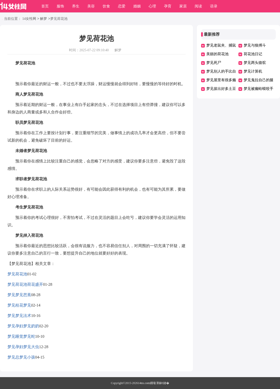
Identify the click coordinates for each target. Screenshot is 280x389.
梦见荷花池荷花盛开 (25, 284)
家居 (183, 6)
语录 (213, 6)
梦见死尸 (213, 63)
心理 (152, 6)
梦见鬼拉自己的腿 (258, 80)
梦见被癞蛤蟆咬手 (258, 89)
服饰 (60, 6)
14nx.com (144, 383)
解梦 (43, 19)
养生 (75, 6)
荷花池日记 (253, 54)
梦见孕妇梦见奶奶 (23, 326)
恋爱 (121, 6)
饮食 (106, 6)
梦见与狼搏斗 (255, 45)
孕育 (167, 6)
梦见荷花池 (17, 274)
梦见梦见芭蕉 (19, 295)
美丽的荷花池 (217, 54)
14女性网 (29, 19)
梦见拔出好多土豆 (221, 89)
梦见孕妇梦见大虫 (23, 347)
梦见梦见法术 (19, 315)
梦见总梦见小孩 (21, 357)
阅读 (198, 6)
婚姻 (137, 6)
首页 (45, 6)
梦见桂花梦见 (19, 305)
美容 (91, 6)
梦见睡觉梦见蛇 (21, 336)
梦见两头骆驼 (255, 63)
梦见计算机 (253, 71)
